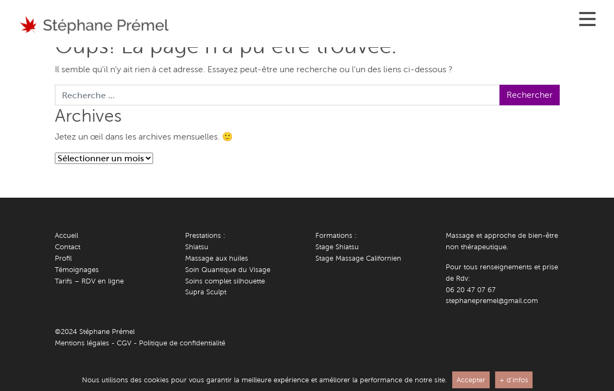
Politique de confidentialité (182, 343)
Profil (63, 258)
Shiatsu (196, 247)
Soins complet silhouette (225, 281)
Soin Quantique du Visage (227, 270)
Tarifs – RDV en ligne (89, 281)
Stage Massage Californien (358, 258)
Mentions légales (82, 343)
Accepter (471, 380)
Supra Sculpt (205, 292)
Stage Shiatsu (337, 247)
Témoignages (77, 270)
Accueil (66, 235)
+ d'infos (513, 380)
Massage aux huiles (216, 258)
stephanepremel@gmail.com (492, 301)
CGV (124, 343)
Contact (67, 247)
